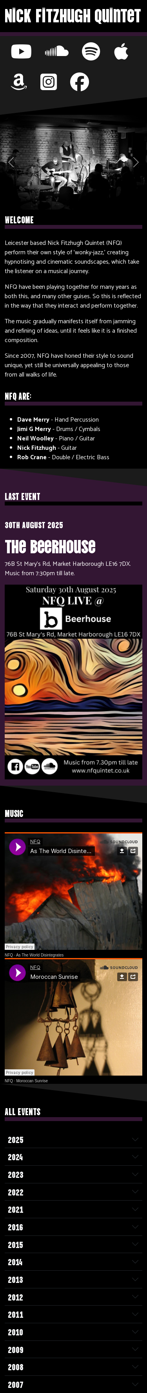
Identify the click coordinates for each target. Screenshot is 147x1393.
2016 (15, 1226)
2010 (15, 1331)
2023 (16, 1173)
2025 (16, 1139)
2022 (16, 1191)
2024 (15, 1156)
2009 (16, 1349)
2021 (16, 1208)
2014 (15, 1261)
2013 (15, 1278)
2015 (15, 1244)
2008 (16, 1366)
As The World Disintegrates (40, 955)
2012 (15, 1296)
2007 (16, 1384)
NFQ (9, 955)
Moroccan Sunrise (32, 1081)
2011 (16, 1313)
